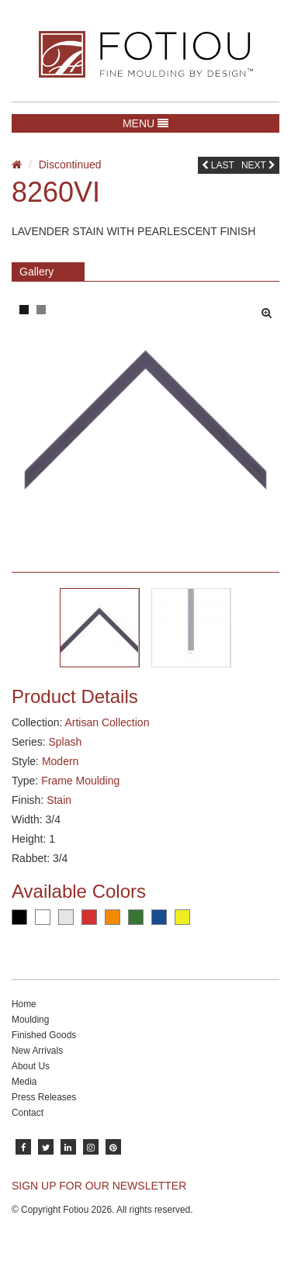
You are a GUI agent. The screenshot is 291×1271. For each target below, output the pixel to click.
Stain (59, 800)
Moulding (30, 1019)
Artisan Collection (106, 722)
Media (24, 1081)
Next (258, 165)
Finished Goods (44, 1035)
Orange (112, 917)
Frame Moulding (80, 780)
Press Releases (44, 1097)
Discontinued (70, 164)
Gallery (36, 271)
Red (89, 917)
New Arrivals (37, 1050)
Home (24, 1004)
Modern (60, 761)
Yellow (182, 917)
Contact (27, 1112)
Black (19, 917)
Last (218, 165)
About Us (31, 1066)
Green (136, 917)
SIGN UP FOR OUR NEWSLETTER (99, 1185)
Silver (66, 917)
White (42, 917)
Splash (64, 742)
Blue (159, 917)
